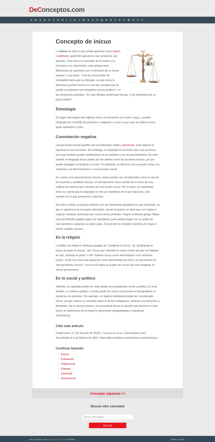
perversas (129, 145)
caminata (66, 373)
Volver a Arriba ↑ (178, 439)
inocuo (65, 354)
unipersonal (68, 363)
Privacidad (70, 439)
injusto (116, 51)
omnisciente (68, 378)
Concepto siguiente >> (107, 393)
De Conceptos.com (38, 439)
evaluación (67, 359)
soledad (66, 368)
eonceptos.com (57, 9)
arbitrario (63, 56)
